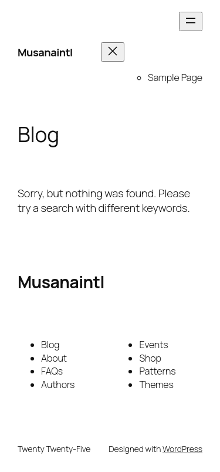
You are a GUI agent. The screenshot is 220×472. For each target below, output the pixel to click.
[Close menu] (112, 52)
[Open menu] (190, 21)
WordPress (182, 448)
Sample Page (175, 77)
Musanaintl (45, 52)
